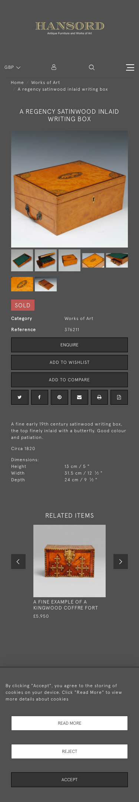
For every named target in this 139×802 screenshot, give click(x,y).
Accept (69, 779)
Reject (69, 751)
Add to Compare (69, 379)
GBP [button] (10, 67)
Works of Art (45, 82)
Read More (70, 723)
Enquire (69, 344)
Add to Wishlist (70, 362)
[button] (92, 67)
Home (17, 82)
